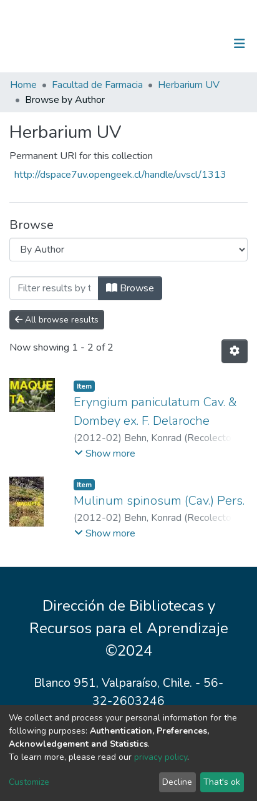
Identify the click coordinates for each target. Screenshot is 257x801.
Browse (130, 288)
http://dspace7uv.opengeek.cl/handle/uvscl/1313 (120, 175)
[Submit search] (175, 43)
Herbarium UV (189, 85)
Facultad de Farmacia (97, 85)
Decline (177, 782)
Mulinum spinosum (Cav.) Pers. (159, 500)
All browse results (57, 320)
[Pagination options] (234, 351)
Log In (201, 44)
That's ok (221, 782)
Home (23, 85)
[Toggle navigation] (239, 43)
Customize (29, 782)
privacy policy (160, 757)
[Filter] (54, 288)
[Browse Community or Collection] (128, 249)
